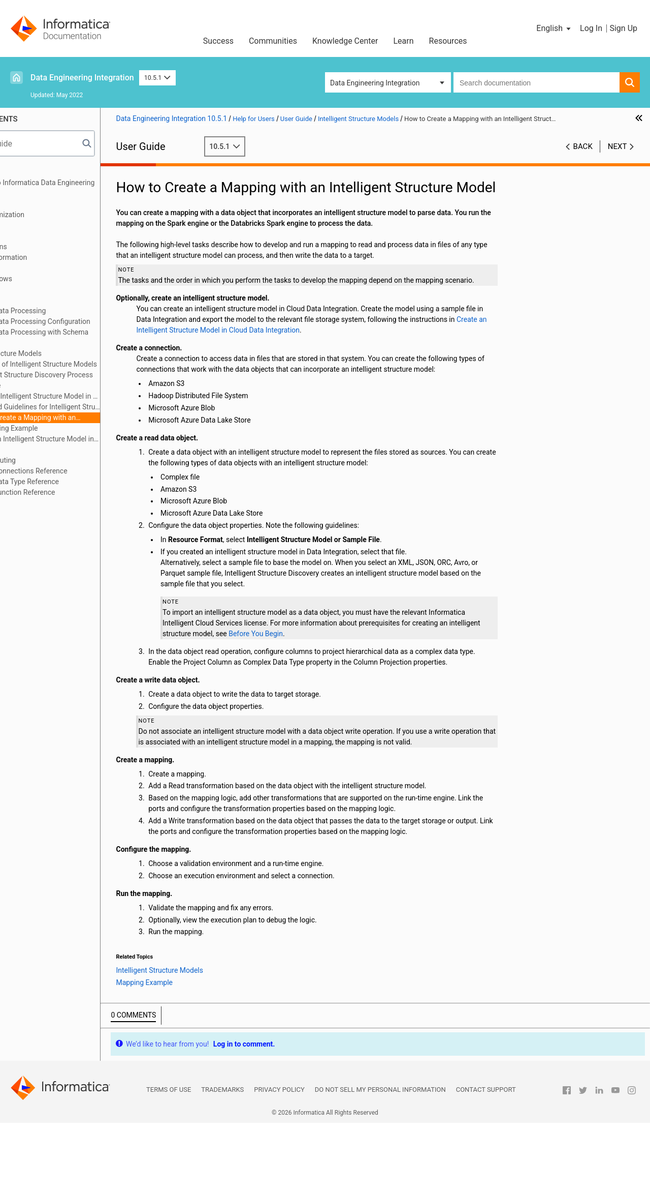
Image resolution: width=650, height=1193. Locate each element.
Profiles (29, 289)
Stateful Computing (47, 460)
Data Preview (37, 268)
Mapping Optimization (51, 215)
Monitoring (34, 300)
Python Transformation (53, 257)
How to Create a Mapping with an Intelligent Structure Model (80, 418)
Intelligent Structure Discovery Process (93, 375)
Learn (404, 41)
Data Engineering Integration (82, 77)
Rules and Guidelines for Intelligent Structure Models (96, 407)
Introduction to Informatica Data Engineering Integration (87, 187)
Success (218, 41)
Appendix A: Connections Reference (73, 471)
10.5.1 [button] (157, 77)
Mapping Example (71, 428)
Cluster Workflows (45, 279)
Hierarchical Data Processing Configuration (84, 321)
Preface (29, 172)
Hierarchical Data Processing (62, 311)
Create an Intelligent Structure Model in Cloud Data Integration (89, 439)
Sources (30, 225)
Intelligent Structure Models (60, 353)
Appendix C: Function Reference (67, 492)
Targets (29, 236)
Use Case (47, 385)
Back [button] (583, 146)
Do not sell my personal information (380, 1160)
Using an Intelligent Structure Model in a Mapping (96, 396)
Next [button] (617, 146)
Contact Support (486, 1160)
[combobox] (536, 82)
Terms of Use (168, 1160)
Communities (273, 41)
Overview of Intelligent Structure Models (95, 364)
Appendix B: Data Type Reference (69, 482)
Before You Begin (388, 672)
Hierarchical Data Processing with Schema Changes (84, 337)
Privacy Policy (279, 1160)
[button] (554, 28)
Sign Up (623, 28)
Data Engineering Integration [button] (374, 83)
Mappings (32, 204)
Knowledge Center (345, 41)
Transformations (43, 247)
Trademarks (222, 1160)
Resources (448, 41)
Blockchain (34, 449)
